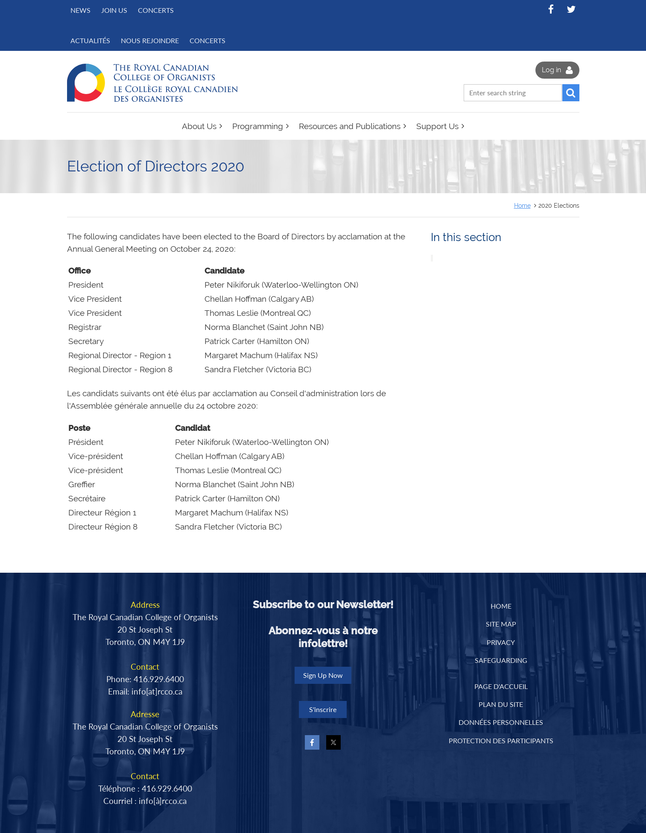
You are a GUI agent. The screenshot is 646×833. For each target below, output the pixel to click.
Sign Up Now (323, 675)
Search (570, 92)
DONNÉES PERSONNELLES (501, 722)
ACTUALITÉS (90, 40)
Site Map (501, 624)
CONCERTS (207, 40)
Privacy (501, 642)
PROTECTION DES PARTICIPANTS (501, 740)
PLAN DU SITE (501, 704)
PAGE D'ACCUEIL (501, 686)
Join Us (114, 10)
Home (522, 205)
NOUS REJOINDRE (150, 40)
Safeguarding (501, 660)
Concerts (156, 10)
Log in (551, 70)
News (80, 10)
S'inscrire (322, 709)
